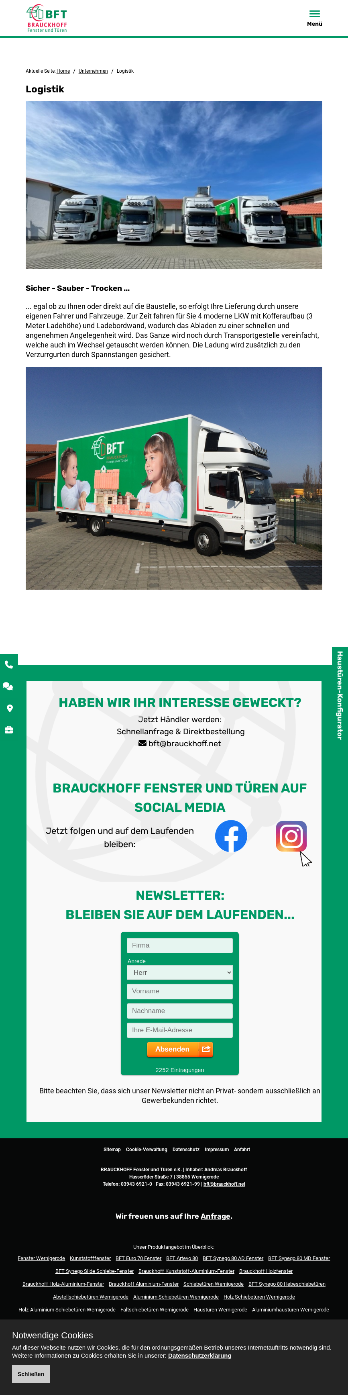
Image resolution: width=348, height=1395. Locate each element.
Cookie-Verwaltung (146, 1149)
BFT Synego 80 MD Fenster (299, 1258)
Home (63, 71)
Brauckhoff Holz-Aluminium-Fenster (63, 1284)
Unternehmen (93, 71)
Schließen (31, 1374)
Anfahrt (242, 1149)
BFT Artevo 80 (182, 1258)
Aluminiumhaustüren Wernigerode (290, 1310)
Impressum (217, 1149)
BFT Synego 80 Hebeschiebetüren (287, 1284)
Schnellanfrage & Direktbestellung (180, 731)
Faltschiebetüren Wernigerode (154, 1310)
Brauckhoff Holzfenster (266, 1271)
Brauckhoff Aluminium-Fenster (144, 1284)
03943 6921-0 (136, 1184)
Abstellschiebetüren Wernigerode (90, 1297)
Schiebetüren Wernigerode (213, 1284)
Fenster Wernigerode (41, 1258)
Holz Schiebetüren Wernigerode (259, 1297)
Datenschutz (186, 1149)
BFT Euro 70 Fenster (138, 1258)
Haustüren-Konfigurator (340, 695)
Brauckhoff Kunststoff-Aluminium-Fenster (186, 1271)
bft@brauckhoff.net (185, 743)
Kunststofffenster (90, 1258)
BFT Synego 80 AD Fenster (233, 1258)
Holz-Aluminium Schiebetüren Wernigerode (67, 1310)
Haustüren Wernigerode (220, 1310)
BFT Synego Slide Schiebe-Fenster (94, 1271)
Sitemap (112, 1149)
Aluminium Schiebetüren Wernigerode (176, 1297)
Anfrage (215, 1216)
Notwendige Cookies (52, 1336)
